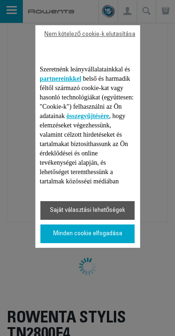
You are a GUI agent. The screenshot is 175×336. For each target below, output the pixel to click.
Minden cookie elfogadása (87, 234)
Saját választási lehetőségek (88, 210)
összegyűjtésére (87, 115)
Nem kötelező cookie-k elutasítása (89, 34)
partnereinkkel (60, 78)
